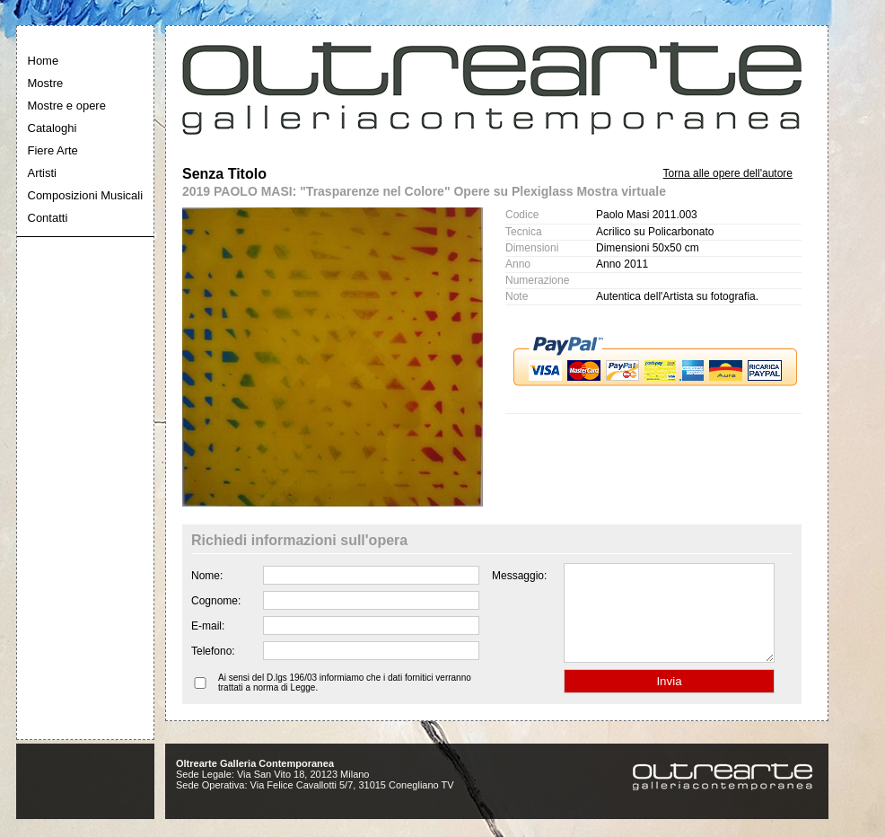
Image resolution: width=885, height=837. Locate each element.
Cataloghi (52, 128)
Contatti (48, 218)
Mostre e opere (67, 105)
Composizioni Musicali (86, 195)
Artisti (42, 173)
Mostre (46, 83)
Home (43, 60)
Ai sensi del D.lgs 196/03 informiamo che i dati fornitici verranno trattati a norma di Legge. (344, 701)
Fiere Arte (53, 150)
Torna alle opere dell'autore (728, 173)
